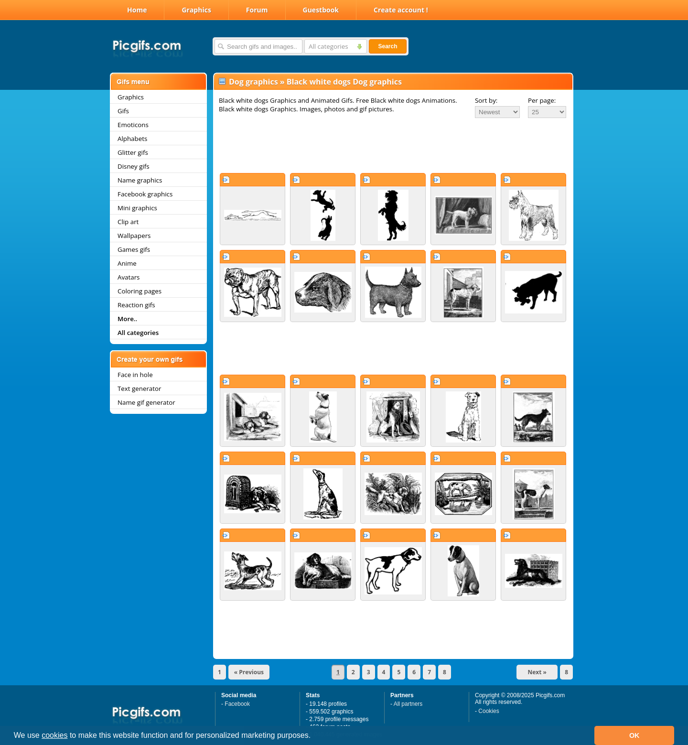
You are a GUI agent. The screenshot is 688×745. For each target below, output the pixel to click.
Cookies (488, 711)
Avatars (129, 277)
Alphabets (132, 138)
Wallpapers (134, 235)
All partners (408, 704)
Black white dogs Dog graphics (344, 81)
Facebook (237, 704)
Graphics (196, 9)
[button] (314, 736)
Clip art (128, 221)
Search (387, 46)
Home (137, 9)
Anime (127, 263)
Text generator (139, 388)
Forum (257, 9)
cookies (54, 735)
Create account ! (401, 9)
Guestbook (321, 9)
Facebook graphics (145, 194)
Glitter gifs (133, 152)
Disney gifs (134, 166)
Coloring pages (139, 291)
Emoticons (133, 124)
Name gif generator (146, 402)
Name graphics (140, 180)
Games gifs (134, 249)
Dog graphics (253, 81)
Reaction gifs (136, 305)
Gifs (123, 111)
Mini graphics (137, 208)
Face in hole (135, 374)
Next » (537, 672)
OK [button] (634, 735)
